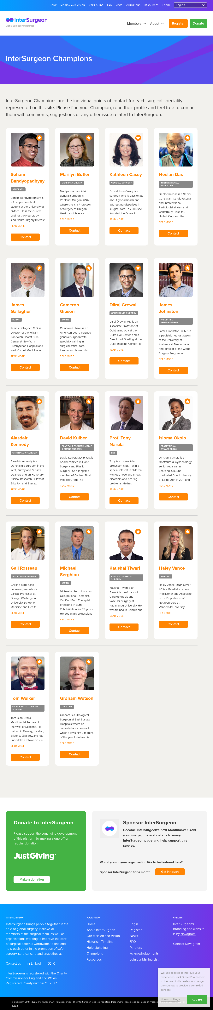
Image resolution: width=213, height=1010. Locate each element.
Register (178, 23)
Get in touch (170, 872)
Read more (18, 226)
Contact (25, 237)
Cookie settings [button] (170, 999)
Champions (133, 5)
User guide (96, 5)
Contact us (13, 964)
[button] (143, 23)
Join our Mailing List (144, 959)
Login (166, 5)
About (157, 23)
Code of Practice (149, 1002)
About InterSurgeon (101, 930)
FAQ (109, 5)
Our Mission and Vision (103, 936)
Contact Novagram (186, 944)
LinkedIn (35, 964)
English (180, 5)
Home (53, 5)
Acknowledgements (144, 953)
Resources (152, 5)
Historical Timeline (100, 942)
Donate (198, 23)
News (119, 5)
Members (136, 23)
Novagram (188, 934)
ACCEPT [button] (197, 999)
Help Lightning (97, 948)
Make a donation (32, 879)
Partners (136, 948)
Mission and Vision (73, 5)
